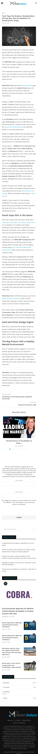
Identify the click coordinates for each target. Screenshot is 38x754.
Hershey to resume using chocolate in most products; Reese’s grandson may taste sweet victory (19, 557)
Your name (19, 483)
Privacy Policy (26, 720)
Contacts (17, 720)
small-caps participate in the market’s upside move (18, 222)
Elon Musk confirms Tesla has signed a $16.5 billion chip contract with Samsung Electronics (11, 651)
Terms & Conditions (19, 723)
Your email (19, 494)
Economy (20, 687)
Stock (3, 13)
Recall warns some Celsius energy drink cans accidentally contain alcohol (11, 665)
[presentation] (17, 511)
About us (10, 720)
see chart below (17, 247)
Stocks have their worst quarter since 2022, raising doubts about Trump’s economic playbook (18, 551)
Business (20, 683)
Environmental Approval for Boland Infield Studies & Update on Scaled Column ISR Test (17, 611)
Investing (6, 692)
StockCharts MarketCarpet (13, 127)
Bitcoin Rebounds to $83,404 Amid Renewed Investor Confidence (12, 625)
